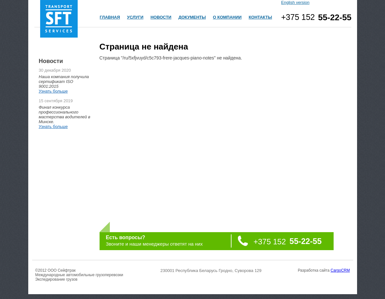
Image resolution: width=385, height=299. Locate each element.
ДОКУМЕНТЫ (192, 17)
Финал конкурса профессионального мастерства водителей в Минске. (65, 114)
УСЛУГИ (135, 17)
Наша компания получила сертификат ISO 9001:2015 (64, 81)
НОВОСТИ (161, 17)
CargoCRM (340, 270)
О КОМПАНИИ (227, 17)
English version (295, 2)
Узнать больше (53, 91)
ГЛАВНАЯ (110, 17)
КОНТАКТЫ (260, 17)
